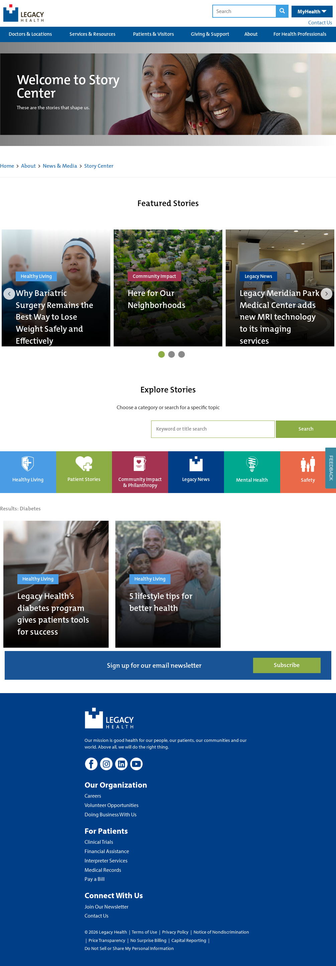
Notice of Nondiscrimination (221, 932)
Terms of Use (145, 932)
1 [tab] (161, 354)
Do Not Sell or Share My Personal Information (129, 948)
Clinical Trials (99, 841)
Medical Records (103, 869)
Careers (93, 795)
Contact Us (320, 22)
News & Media (60, 165)
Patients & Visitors (153, 34)
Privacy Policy (175, 932)
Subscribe (287, 665)
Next (327, 294)
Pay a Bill (95, 878)
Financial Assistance (107, 851)
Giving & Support (210, 34)
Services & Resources (92, 34)
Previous (9, 294)
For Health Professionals (299, 34)
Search (306, 429)
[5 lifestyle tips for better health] (168, 584)
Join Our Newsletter (106, 906)
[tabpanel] (56, 288)
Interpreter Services (106, 860)
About (251, 34)
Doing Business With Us (110, 814)
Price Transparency (107, 940)
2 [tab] (171, 354)
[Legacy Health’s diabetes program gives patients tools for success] (56, 584)
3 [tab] (181, 354)
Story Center (98, 165)
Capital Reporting (189, 940)
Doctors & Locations (30, 34)
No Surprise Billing (148, 940)
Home (7, 165)
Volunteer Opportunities (111, 805)
